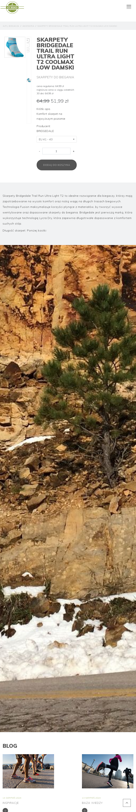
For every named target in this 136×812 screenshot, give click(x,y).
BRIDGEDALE (45, 131)
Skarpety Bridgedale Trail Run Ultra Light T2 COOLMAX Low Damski (77, 26)
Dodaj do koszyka (56, 165)
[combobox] (57, 139)
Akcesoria (28, 26)
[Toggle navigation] (128, 6)
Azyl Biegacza (11, 26)
